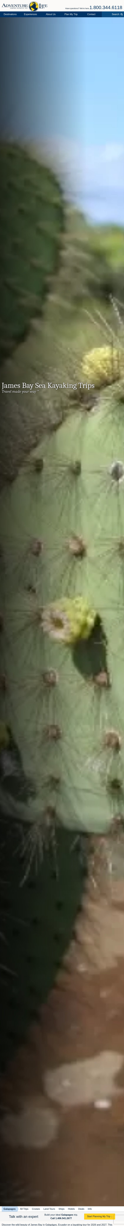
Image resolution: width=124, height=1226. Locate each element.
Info (90, 1209)
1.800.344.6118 (106, 7)
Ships (62, 1209)
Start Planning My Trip (98, 1216)
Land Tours (49, 1209)
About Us (51, 14)
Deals (81, 1209)
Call (61, 1218)
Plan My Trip (71, 14)
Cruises (36, 1209)
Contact (91, 14)
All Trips (24, 1209)
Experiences (30, 14)
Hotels (71, 1209)
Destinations (10, 14)
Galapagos (10, 1209)
